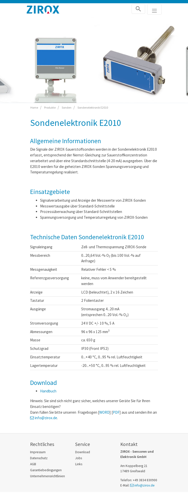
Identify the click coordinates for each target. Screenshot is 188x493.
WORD (104, 412)
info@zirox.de (46, 417)
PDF (116, 412)
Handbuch (48, 391)
